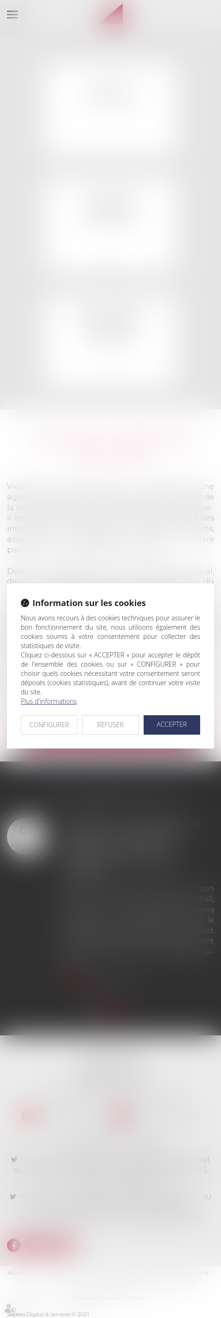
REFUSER (110, 724)
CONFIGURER (49, 724)
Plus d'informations (49, 701)
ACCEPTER (172, 724)
